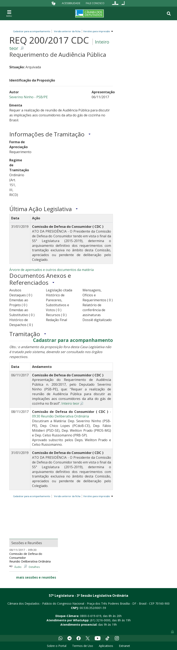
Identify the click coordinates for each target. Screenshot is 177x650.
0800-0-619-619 (90, 616)
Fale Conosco (95, 3)
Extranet (124, 646)
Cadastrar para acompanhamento (32, 31)
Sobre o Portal (56, 646)
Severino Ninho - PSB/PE (28, 97)
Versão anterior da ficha (67, 31)
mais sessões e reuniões (36, 577)
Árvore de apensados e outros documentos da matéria (51, 269)
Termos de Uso (82, 646)
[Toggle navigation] (9, 13)
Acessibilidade (71, 3)
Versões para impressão (96, 31)
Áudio (18, 567)
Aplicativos (106, 646)
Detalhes (34, 567)
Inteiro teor (70, 403)
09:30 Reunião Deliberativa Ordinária (60, 416)
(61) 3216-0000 (100, 620)
